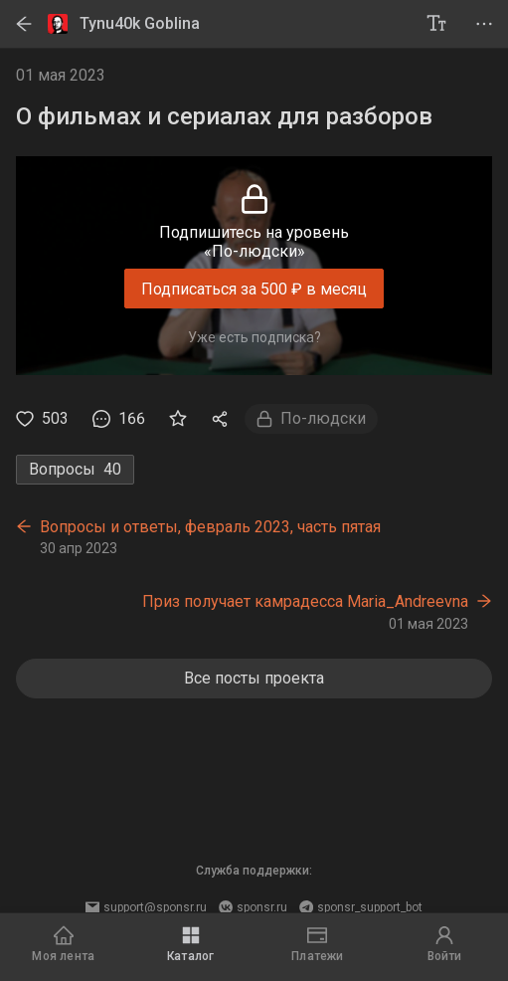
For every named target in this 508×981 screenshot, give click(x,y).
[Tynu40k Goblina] (230, 24)
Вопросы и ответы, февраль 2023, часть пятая (210, 526)
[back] (24, 24)
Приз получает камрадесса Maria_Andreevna (305, 601)
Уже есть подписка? (254, 337)
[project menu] (484, 24)
